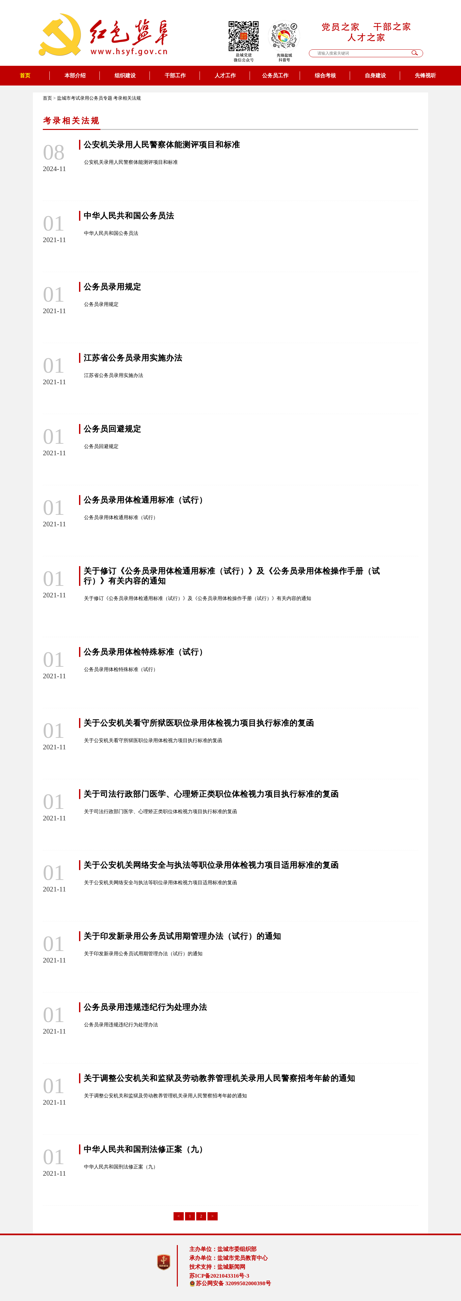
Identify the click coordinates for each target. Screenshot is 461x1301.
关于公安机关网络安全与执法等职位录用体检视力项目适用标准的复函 (211, 865)
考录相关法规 (127, 98)
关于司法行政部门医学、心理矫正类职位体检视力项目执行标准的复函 (211, 794)
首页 (25, 75)
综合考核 (325, 75)
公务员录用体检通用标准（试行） (145, 500)
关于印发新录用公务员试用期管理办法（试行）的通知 (182, 936)
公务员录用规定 (112, 287)
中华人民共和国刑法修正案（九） (145, 1149)
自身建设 (375, 75)
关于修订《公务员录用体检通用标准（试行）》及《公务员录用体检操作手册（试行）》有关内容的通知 (197, 598)
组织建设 (125, 75)
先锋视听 (425, 75)
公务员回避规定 (112, 429)
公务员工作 (275, 75)
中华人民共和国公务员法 (129, 216)
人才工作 (225, 75)
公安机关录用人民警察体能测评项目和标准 (162, 144)
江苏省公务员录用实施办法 (133, 358)
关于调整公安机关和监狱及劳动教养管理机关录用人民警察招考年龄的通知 (219, 1078)
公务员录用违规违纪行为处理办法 (145, 1007)
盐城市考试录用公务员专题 (84, 98)
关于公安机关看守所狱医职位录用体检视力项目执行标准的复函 (199, 723)
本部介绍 (75, 75)
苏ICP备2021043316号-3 (219, 1276)
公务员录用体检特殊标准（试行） (145, 652)
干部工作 (175, 75)
